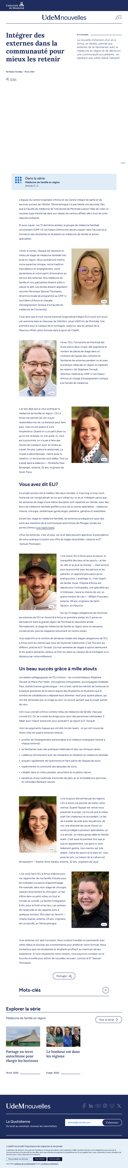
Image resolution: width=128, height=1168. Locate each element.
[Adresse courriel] (83, 1123)
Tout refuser (40, 1159)
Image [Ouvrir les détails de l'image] (123, 164)
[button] (118, 17)
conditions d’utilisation (49, 1164)
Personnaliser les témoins (19, 1159)
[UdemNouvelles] (64, 17)
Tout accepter (54, 1159)
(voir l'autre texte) (46, 528)
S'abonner (112, 1123)
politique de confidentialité (24, 1164)
